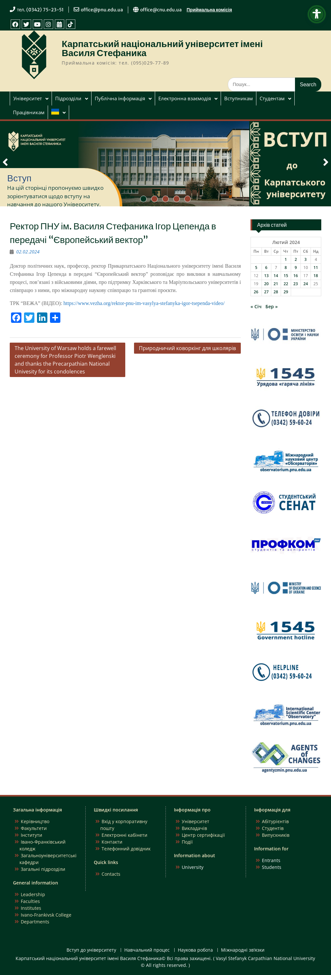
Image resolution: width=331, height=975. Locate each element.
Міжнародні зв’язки (242, 950)
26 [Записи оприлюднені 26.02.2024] (256, 292)
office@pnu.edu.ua (102, 10)
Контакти (112, 842)
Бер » (271, 306)
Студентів (273, 828)
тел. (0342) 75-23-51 (40, 10)
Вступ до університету (91, 950)
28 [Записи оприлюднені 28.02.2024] (276, 292)
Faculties (30, 901)
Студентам (272, 98)
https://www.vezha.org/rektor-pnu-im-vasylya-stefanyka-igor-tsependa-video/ (144, 303)
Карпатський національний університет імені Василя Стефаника (162, 48)
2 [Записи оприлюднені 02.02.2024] (296, 259)
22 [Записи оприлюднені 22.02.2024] (286, 283)
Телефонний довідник (126, 849)
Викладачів (194, 828)
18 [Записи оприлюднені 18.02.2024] (315, 275)
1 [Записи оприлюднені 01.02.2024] (286, 259)
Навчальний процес (147, 950)
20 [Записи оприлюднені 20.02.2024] (266, 283)
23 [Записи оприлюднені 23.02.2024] (295, 283)
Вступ (19, 178)
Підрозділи (68, 98)
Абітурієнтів (275, 821)
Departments (35, 922)
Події (187, 842)
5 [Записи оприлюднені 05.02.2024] (256, 267)
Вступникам (238, 98)
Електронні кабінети (124, 835)
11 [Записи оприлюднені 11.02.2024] (315, 267)
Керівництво (35, 821)
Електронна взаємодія (184, 98)
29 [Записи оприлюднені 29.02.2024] (286, 292)
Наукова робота (195, 950)
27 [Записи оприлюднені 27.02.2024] (266, 292)
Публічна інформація (120, 98)
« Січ (256, 306)
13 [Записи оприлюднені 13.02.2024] (266, 275)
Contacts (111, 874)
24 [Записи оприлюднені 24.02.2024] (305, 283)
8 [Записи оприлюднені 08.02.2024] (286, 267)
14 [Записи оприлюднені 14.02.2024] (276, 275)
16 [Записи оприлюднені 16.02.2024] (295, 275)
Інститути (31, 835)
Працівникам (28, 112)
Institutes (31, 908)
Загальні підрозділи (43, 869)
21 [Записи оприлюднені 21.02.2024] (276, 283)
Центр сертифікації (203, 835)
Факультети (34, 828)
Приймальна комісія (209, 10)
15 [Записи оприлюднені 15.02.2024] (286, 275)
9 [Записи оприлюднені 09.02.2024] (296, 267)
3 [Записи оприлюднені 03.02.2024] (305, 259)
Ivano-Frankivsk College (46, 915)
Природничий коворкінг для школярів (187, 348)
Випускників (275, 835)
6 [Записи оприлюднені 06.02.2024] (266, 267)
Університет (27, 98)
